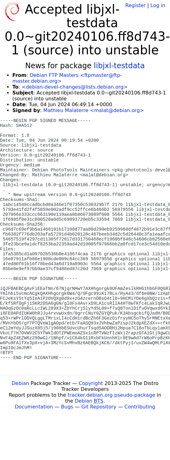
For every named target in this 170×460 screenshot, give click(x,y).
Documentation (34, 407)
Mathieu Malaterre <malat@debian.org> (93, 110)
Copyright (91, 383)
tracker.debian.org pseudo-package (111, 395)
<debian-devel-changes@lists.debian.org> (75, 87)
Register (135, 5)
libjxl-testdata (119, 65)
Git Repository (98, 407)
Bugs (67, 407)
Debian (20, 383)
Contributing (140, 407)
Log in (158, 5)
